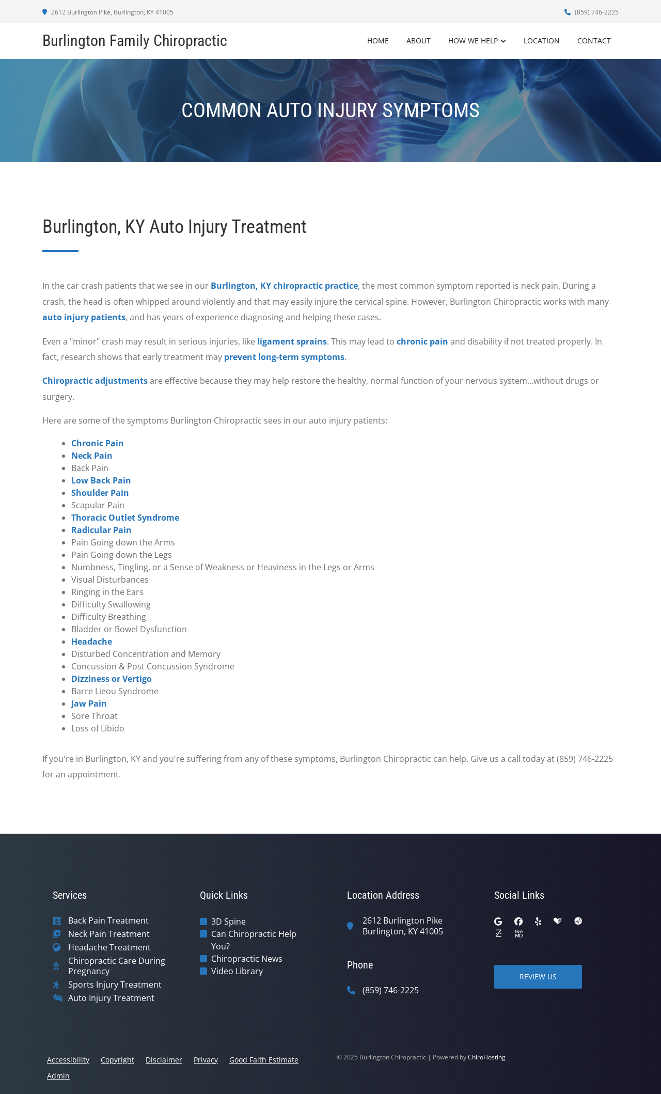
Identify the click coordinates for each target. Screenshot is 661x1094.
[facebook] (518, 921)
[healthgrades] (558, 921)
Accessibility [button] (68, 1060)
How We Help (473, 40)
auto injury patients (83, 317)
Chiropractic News (246, 958)
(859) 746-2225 (591, 12)
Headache (91, 641)
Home (378, 40)
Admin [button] (58, 1076)
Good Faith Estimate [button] (263, 1060)
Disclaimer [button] (164, 1060)
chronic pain (422, 341)
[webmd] (519, 934)
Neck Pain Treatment (109, 934)
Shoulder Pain (100, 492)
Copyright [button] (117, 1060)
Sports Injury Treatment (115, 984)
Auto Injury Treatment (111, 998)
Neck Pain (92, 455)
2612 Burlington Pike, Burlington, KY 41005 (108, 12)
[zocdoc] (498, 934)
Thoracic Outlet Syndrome (125, 517)
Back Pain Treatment (108, 920)
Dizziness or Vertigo (111, 678)
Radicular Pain (101, 530)
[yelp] (538, 921)
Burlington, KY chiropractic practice (284, 285)
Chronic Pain (97, 443)
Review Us (538, 976)
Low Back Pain (101, 480)
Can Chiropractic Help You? (253, 940)
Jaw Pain (89, 703)
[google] (498, 921)
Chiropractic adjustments (95, 380)
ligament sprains (292, 341)
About (418, 40)
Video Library (237, 971)
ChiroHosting (487, 1057)
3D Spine (228, 921)
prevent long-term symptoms (284, 357)
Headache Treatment (109, 947)
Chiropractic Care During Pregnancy (116, 966)
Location (542, 40)
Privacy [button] (206, 1060)
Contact (594, 40)
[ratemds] (578, 921)
